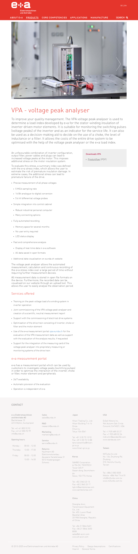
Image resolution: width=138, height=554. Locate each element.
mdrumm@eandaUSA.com (114, 437)
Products (32, 18)
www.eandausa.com (111, 440)
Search (120, 18)
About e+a (16, 18)
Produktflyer (94, 159)
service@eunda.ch (49, 443)
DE (121, 6)
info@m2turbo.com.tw (112, 478)
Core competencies (54, 18)
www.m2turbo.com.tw (112, 481)
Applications (78, 18)
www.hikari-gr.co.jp (80, 448)
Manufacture (99, 18)
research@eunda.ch (50, 426)
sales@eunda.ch (49, 418)
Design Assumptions (96, 547)
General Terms (88, 549)
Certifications (114, 547)
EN (125, 6)
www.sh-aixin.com (80, 537)
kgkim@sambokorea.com (83, 487)
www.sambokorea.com (82, 490)
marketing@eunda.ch (51, 435)
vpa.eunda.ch (56, 331)
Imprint (75, 549)
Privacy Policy (78, 547)
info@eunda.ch (17, 434)
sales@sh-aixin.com (80, 534)
